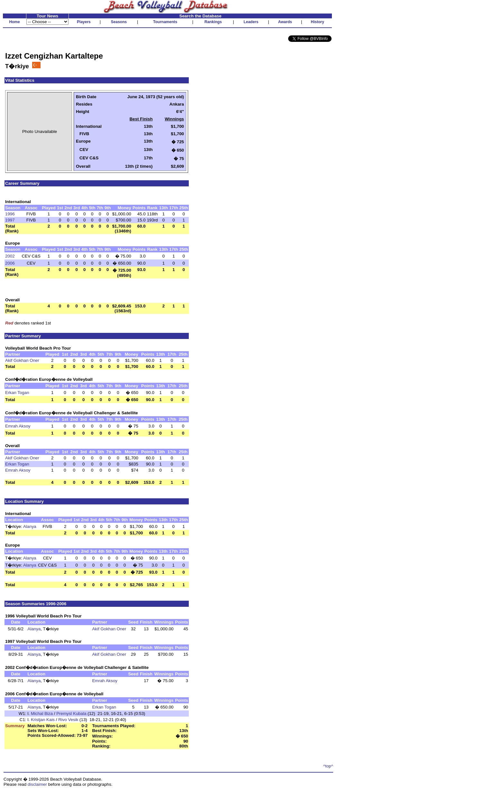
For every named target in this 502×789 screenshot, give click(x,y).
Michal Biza (42, 713)
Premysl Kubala (71, 713)
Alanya (29, 526)
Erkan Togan (17, 392)
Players (84, 22)
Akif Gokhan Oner (22, 360)
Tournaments (165, 22)
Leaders (250, 22)
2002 (10, 256)
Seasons (119, 22)
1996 (10, 213)
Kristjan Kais (43, 719)
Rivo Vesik (68, 719)
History (317, 22)
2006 (10, 263)
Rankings (213, 22)
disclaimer (37, 784)
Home (14, 22)
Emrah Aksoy (18, 426)
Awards (285, 22)
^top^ (328, 766)
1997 (10, 220)
